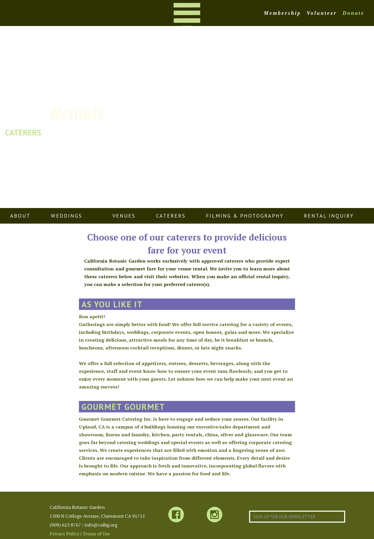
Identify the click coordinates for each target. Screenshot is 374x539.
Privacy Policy (64, 533)
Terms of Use (96, 533)
